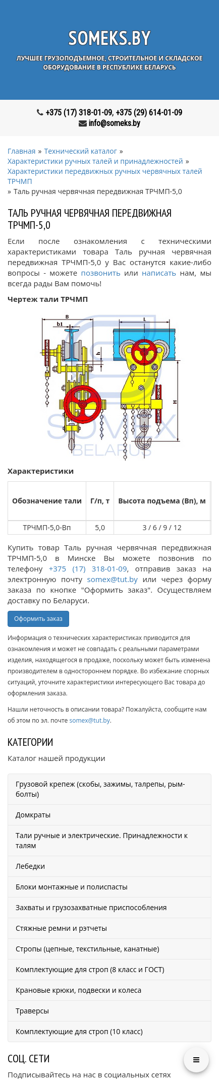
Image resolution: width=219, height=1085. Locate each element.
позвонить (101, 273)
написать (159, 273)
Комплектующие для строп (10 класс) (79, 1031)
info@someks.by (114, 123)
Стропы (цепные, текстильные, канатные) (87, 948)
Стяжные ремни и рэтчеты (61, 928)
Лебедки (30, 866)
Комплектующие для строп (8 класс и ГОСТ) (90, 969)
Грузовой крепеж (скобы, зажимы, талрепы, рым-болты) (100, 789)
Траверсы (32, 1010)
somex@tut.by (112, 579)
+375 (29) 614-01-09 (149, 112)
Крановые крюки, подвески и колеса (78, 990)
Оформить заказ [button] (38, 618)
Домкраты (33, 814)
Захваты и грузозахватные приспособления (91, 907)
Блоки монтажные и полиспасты (72, 886)
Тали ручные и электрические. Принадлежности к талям (102, 840)
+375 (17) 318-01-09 (78, 112)
